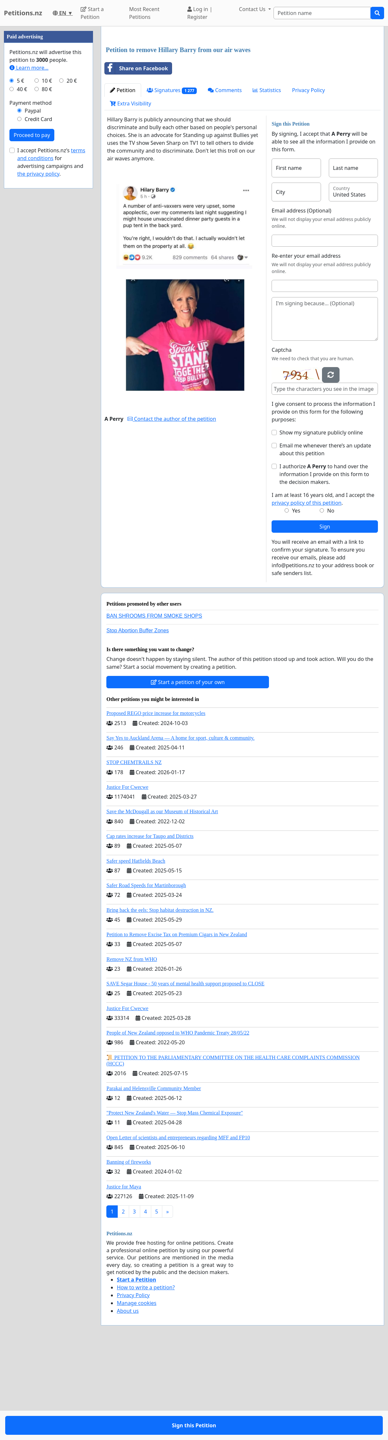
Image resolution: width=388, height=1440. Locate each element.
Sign (324, 617)
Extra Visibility (130, 194)
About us (128, 1402)
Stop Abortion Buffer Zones (137, 721)
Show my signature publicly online (321, 523)
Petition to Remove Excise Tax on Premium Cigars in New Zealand (176, 1025)
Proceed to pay (32, 330)
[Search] (322, 13)
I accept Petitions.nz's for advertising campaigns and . (51, 357)
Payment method (30, 298)
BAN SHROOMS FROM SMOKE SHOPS (154, 707)
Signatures (172, 181)
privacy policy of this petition (306, 593)
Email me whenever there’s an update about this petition (325, 540)
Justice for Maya (123, 1278)
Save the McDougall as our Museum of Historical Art (162, 902)
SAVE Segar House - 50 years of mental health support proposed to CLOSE (185, 1074)
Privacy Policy (308, 181)
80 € (47, 284)
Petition (122, 181)
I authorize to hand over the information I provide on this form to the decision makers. (324, 565)
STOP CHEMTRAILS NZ (134, 853)
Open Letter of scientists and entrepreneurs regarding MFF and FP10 (178, 1228)
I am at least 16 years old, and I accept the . (323, 590)
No (330, 601)
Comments (225, 181)
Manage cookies (136, 1394)
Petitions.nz (23, 12)
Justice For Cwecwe (127, 878)
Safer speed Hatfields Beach (135, 952)
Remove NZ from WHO (131, 1050)
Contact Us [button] (253, 9)
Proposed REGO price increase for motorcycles (155, 804)
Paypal (33, 305)
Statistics (267, 181)
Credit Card (38, 314)
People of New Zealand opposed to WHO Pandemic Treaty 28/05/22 (177, 1124)
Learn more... (28, 263)
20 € (72, 276)
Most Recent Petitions (144, 13)
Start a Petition (92, 13)
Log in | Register (199, 13)
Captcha (281, 441)
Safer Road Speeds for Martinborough (146, 976)
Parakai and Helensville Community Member (153, 1179)
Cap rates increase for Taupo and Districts (150, 927)
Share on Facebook (136, 159)
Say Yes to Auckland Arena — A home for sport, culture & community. (180, 829)
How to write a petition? (146, 1378)
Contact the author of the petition (171, 510)
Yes (296, 601)
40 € (22, 284)
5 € (20, 276)
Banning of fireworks (128, 1253)
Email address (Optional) (301, 301)
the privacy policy (38, 369)
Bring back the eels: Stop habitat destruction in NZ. (159, 1001)
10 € (47, 276)
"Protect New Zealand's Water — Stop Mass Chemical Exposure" (174, 1204)
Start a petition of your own (188, 773)
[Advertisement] (242, 82)
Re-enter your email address (306, 346)
